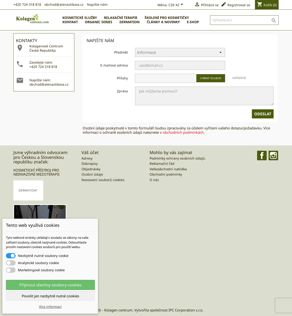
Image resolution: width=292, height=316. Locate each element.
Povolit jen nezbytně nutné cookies (50, 296)
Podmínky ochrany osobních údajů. (178, 158)
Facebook (262, 155)
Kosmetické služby (79, 17)
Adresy (86, 158)
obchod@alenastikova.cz (64, 4)
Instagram (273, 155)
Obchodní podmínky (166, 174)
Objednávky (90, 169)
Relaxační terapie (120, 17)
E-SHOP (193, 22)
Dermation (129, 22)
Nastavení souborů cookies (102, 179)
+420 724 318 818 (27, 4)
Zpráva (122, 91)
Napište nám (97, 4)
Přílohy (122, 78)
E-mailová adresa (114, 65)
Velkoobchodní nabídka (168, 169)
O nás (154, 179)
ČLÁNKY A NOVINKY (163, 22)
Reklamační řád (162, 163)
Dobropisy (89, 163)
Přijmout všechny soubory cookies (50, 285)
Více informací (50, 306)
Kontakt (70, 22)
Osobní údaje (92, 174)
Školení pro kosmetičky (167, 17)
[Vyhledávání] (244, 20)
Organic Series (98, 22)
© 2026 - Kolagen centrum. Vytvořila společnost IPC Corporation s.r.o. (146, 310)
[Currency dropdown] (176, 5)
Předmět (121, 52)
